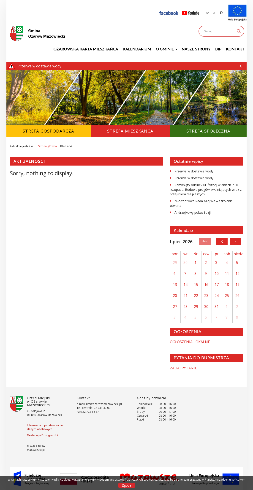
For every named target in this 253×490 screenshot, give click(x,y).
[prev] (222, 241)
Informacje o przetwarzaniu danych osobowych (45, 427)
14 (185, 284)
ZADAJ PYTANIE (183, 368)
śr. (196, 253)
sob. (227, 253)
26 (237, 295)
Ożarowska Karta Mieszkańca (85, 49)
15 (196, 284)
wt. (185, 253)
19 (237, 284)
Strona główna (47, 146)
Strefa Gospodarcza (48, 131)
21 (185, 295)
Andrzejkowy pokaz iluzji (192, 212)
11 (227, 273)
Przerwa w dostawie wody (193, 171)
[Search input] (219, 31)
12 (237, 273)
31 (217, 306)
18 (227, 284)
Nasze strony (196, 49)
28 (185, 306)
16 (206, 284)
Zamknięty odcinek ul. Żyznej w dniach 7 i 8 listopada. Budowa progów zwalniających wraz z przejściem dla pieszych (206, 189)
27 (175, 306)
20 (175, 295)
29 (175, 262)
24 (217, 295)
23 (206, 295)
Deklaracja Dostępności (42, 435)
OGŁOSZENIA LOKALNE (190, 341)
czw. (206, 253)
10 (217, 273)
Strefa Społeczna (208, 131)
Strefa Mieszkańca (130, 131)
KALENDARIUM (137, 49)
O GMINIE (166, 49)
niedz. (238, 253)
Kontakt (235, 49)
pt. (217, 253)
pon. (175, 253)
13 (175, 284)
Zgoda (126, 485)
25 (227, 295)
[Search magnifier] (239, 31)
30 (185, 262)
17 (217, 284)
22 (196, 295)
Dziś (205, 241)
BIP (218, 49)
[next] (235, 241)
